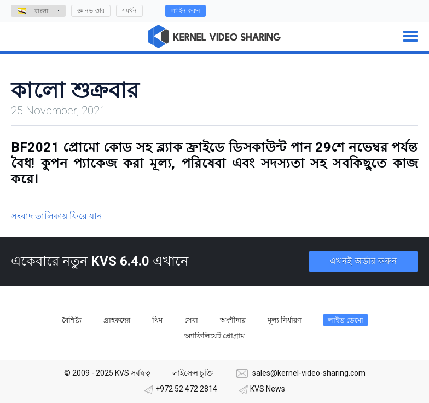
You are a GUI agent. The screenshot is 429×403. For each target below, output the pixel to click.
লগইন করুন (185, 10)
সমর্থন (129, 10)
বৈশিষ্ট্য (72, 320)
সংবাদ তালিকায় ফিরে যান (56, 216)
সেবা (191, 320)
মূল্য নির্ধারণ (285, 320)
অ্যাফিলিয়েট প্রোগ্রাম (214, 336)
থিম (157, 320)
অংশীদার (233, 320)
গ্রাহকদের (116, 320)
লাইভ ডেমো (345, 320)
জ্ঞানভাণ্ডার (91, 10)
